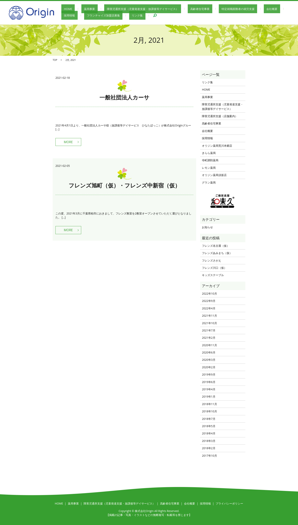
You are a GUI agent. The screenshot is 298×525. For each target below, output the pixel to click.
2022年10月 (209, 293)
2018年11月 (209, 404)
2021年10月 (209, 323)
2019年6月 (208, 382)
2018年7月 (208, 419)
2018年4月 (208, 433)
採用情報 (260, 9)
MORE (68, 142)
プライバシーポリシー (229, 503)
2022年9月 (208, 301)
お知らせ (207, 227)
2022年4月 (208, 308)
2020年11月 (209, 345)
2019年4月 (208, 389)
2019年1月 (208, 396)
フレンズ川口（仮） (214, 268)
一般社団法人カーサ (124, 97)
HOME (65, 9)
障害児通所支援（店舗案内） (220, 116)
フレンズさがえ (211, 260)
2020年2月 (208, 367)
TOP (55, 60)
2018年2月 (208, 448)
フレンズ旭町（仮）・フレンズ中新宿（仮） (124, 185)
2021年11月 (209, 315)
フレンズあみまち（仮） (217, 253)
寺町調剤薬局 (210, 160)
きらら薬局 (209, 153)
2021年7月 (208, 330)
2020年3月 (208, 360)
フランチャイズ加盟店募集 (77, 16)
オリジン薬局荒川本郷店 (217, 145)
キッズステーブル (213, 275)
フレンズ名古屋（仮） (215, 246)
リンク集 (106, 16)
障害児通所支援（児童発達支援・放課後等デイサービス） (129, 9)
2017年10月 (209, 455)
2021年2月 (208, 337)
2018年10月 (209, 411)
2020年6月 (208, 352)
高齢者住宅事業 (181, 9)
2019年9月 (208, 374)
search (121, 16)
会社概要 (242, 9)
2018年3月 (208, 441)
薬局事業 (81, 9)
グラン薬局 (209, 182)
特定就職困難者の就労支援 (214, 9)
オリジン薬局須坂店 (214, 175)
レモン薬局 (209, 168)
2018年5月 (208, 426)
